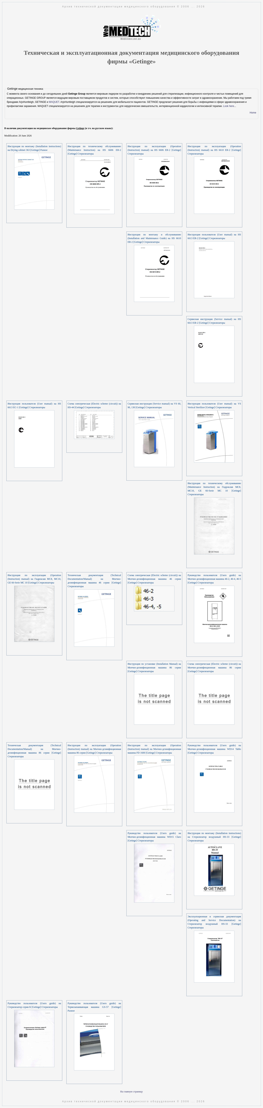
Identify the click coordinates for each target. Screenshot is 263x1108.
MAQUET (54, 102)
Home (253, 112)
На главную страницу (131, 1091)
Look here (228, 106)
